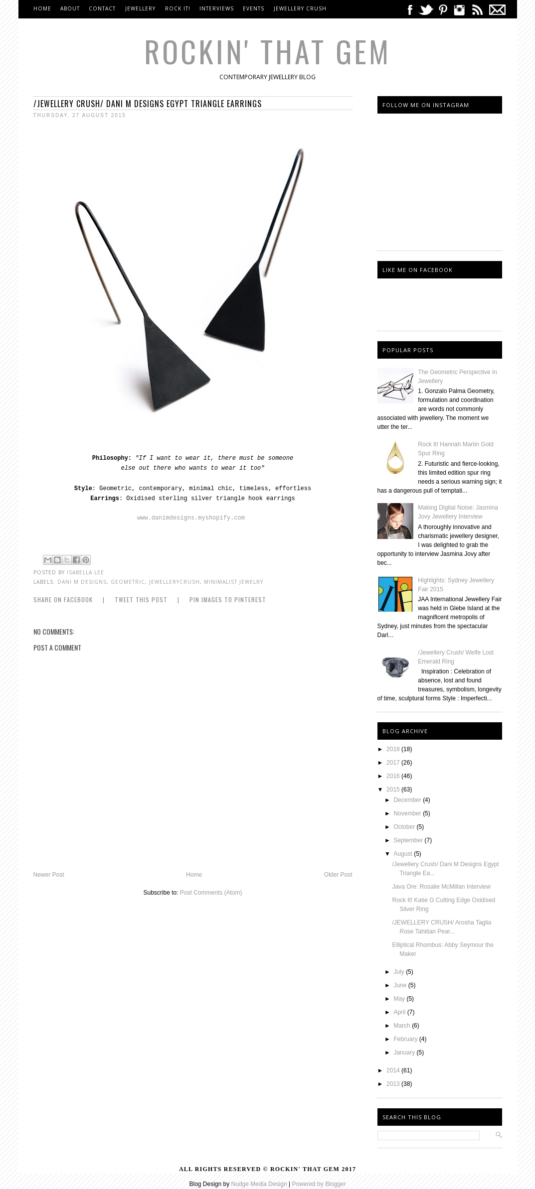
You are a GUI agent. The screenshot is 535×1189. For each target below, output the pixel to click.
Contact (102, 8)
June (400, 985)
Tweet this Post (141, 599)
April (400, 1012)
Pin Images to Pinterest (227, 599)
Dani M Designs (82, 581)
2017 (393, 762)
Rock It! (177, 8)
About (70, 8)
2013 (393, 1083)
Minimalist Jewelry (233, 581)
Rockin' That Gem (267, 50)
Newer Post (48, 874)
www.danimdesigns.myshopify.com (191, 518)
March (402, 1025)
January (404, 1052)
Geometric (128, 581)
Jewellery (141, 8)
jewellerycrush (174, 581)
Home (42, 8)
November (408, 813)
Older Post (338, 874)
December (408, 799)
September (408, 840)
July (399, 971)
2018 (393, 749)
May (399, 998)
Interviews (216, 8)
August (403, 853)
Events (253, 8)
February (406, 1039)
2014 (393, 1070)
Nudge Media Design (259, 1184)
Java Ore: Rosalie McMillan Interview (441, 886)
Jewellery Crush (300, 8)
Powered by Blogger (319, 1184)
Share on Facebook (63, 599)
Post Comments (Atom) (211, 892)
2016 (393, 776)
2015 (393, 789)
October (404, 826)
